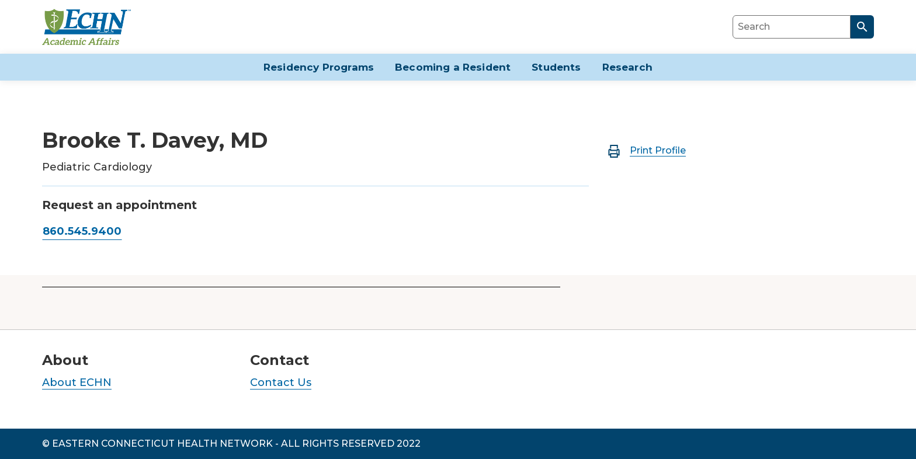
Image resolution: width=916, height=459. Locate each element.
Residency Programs (318, 67)
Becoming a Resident (453, 67)
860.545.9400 (82, 231)
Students (556, 67)
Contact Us (280, 382)
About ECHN (77, 382)
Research (627, 67)
